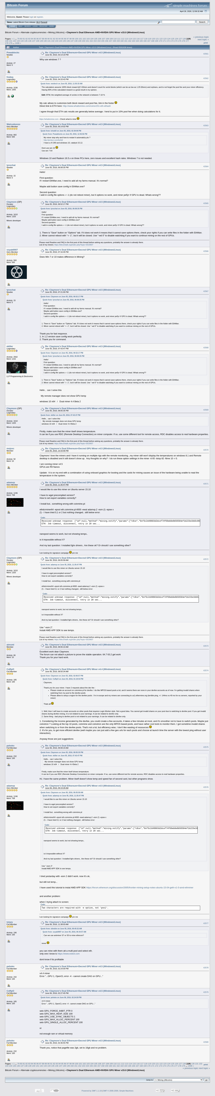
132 (14, 41)
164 (137, 41)
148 (76, 41)
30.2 (38, 22)
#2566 (205, 251)
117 (142, 39)
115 (134, 39)
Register (43, 26)
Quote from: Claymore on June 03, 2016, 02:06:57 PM (62, 676)
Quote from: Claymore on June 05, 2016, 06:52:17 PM (62, 297)
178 (6, 43)
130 (6, 41)
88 (43, 39)
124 (168, 39)
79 (18, 39)
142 (53, 41)
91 (51, 39)
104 (92, 39)
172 (168, 41)
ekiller (10, 346)
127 (180, 39)
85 (35, 39)
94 (59, 39)
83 (29, 39)
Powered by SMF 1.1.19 (92, 1091)
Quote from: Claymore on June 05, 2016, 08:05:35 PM (62, 752)
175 (179, 41)
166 (145, 41)
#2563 (205, 125)
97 (68, 39)
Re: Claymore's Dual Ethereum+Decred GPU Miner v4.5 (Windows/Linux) (83, 52)
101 (80, 39)
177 (187, 41)
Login (35, 26)
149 (80, 41)
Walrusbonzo (13, 124)
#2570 (205, 450)
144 (60, 41)
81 (24, 39)
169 (156, 41)
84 (32, 39)
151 (87, 41)
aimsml (10, 644)
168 (152, 41)
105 (96, 39)
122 (161, 39)
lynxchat (11, 165)
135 (26, 41)
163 (133, 41)
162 (129, 41)
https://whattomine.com (48, 119)
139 (41, 41)
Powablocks (13, 52)
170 (160, 41)
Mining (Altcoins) (56, 32)
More (51, 26)
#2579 (205, 992)
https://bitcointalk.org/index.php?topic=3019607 (73, 245)
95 (62, 39)
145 (64, 41)
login (32, 17)
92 (54, 39)
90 (48, 39)
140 (45, 41)
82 (26, 39)
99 (73, 39)
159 (118, 41)
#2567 (205, 291)
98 (70, 39)
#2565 (205, 203)
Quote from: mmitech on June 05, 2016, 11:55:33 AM (61, 84)
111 (118, 39)
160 (122, 41)
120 (153, 39)
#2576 (205, 787)
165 (141, 41)
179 (10, 43)
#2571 (205, 484)
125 (172, 39)
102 (84, 39)
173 (172, 41)
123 (165, 39)
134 (22, 41)
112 (122, 39)
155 (102, 41)
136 (30, 41)
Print (206, 43)
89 (46, 39)
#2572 (205, 559)
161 (126, 41)
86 (37, 39)
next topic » (203, 39)
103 (88, 39)
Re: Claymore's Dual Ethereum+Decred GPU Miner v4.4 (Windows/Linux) (83, 669)
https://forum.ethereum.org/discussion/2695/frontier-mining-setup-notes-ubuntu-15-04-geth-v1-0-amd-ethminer (139, 887)
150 (83, 41)
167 (149, 41)
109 (111, 39)
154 (99, 41)
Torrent (44, 22)
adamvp (11, 482)
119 (149, 39)
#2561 (205, 54)
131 (10, 41)
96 (65, 39)
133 (18, 41)
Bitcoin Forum (12, 32)
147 (72, 41)
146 (68, 41)
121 (157, 39)
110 (115, 39)
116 (138, 39)
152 (91, 41)
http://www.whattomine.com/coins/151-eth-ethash (87, 106)
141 (49, 41)
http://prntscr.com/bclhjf (53, 140)
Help (20, 26)
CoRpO (10, 669)
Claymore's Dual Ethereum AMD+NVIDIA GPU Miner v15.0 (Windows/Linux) (105, 32)
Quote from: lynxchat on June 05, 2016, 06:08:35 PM (61, 209)
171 (164, 41)
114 (130, 39)
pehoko (10, 745)
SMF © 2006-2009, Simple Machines (118, 1091)
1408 (17, 43)
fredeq (10, 77)
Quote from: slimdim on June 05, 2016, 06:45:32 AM (61, 929)
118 (145, 39)
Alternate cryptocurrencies (33, 32)
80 (21, 39)
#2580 (205, 1042)
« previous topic (201, 37)
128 (184, 39)
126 (176, 39)
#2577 (205, 923)
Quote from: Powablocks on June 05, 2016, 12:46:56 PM (65, 134)
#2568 (205, 348)
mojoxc (10, 448)
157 (110, 41)
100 (76, 39)
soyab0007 (12, 249)
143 (56, 41)
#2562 (205, 78)
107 (103, 39)
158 (114, 41)
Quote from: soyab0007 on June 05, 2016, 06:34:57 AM (64, 932)
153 (95, 41)
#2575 (205, 747)
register (39, 17)
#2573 (205, 646)
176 (183, 41)
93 (57, 39)
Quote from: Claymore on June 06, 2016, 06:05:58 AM (62, 792)
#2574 (205, 670)
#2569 (205, 410)
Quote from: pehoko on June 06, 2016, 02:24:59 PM (61, 997)
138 (37, 41)
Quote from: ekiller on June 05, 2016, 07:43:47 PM (60, 415)
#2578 (205, 968)
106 (99, 39)
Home (12, 26)
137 (33, 41)
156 (106, 41)
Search (27, 26)
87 (40, 39)
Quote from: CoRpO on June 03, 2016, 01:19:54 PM (63, 679)
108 (107, 39)
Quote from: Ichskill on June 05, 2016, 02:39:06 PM (61, 131)
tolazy (10, 922)
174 (176, 41)
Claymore (12, 202)
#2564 (205, 166)
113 (126, 39)
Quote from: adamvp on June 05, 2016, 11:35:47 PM (61, 565)
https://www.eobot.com (69, 953)
